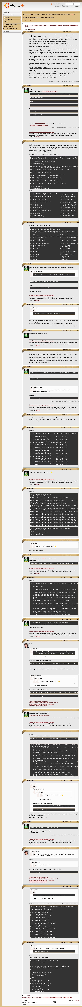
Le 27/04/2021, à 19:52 (66, 555)
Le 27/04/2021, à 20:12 (66, 640)
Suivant (33, 29)
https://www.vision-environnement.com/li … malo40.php (41, 704)
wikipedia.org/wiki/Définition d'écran (39, 125)
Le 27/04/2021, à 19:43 (66, 414)
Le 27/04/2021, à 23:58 (66, 848)
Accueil (26, 25)
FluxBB (77, 1000)
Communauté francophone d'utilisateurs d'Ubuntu (14, 8)
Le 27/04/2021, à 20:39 (66, 731)
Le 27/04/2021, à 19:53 (66, 577)
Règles (5, 21)
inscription (77, 6)
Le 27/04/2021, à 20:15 (66, 710)
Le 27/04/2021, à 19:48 (66, 469)
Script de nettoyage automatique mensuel (48, 702)
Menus (77, 1)
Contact (24, 1004)
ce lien (71, 14)
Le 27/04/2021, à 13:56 (67, 85)
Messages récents (8, 26)
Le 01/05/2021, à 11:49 (66, 886)
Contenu (66, 1)
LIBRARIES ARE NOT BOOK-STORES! (38, 705)
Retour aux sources (33, 702)
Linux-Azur (37, 136)
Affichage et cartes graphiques (40, 25)
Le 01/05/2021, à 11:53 (66, 942)
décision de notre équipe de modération (39, 715)
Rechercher (71, 1)
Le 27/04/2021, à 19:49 (66, 488)
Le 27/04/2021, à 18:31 (67, 304)
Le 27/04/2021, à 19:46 (66, 427)
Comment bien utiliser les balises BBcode (38, 701)
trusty (43, 558)
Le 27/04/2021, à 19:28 (67, 367)
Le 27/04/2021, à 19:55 (66, 619)
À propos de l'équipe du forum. (30, 20)
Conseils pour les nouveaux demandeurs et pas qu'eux (41, 132)
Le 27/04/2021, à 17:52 (67, 264)
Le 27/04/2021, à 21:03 (66, 780)
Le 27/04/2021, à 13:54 (67, 31)
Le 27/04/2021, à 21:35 (66, 821)
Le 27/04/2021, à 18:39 (67, 330)
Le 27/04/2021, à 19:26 (67, 349)
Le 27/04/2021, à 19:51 (66, 540)
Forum (30, 25)
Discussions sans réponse (10, 28)
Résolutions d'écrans (40, 123)
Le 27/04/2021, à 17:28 (67, 141)
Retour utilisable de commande (50, 91)
